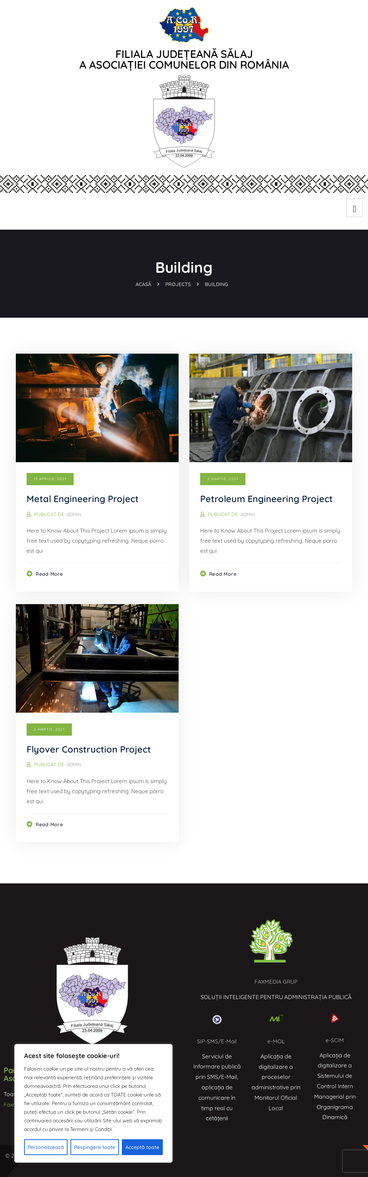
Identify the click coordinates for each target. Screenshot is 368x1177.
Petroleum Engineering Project (268, 499)
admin (74, 514)
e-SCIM (335, 1040)
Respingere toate (94, 1147)
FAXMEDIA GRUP (276, 981)
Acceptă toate (142, 1147)
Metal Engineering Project (84, 499)
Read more (50, 575)
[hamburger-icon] (354, 207)
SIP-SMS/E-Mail (217, 1041)
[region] (93, 1103)
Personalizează (46, 1147)
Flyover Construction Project (91, 749)
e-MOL (276, 1041)
